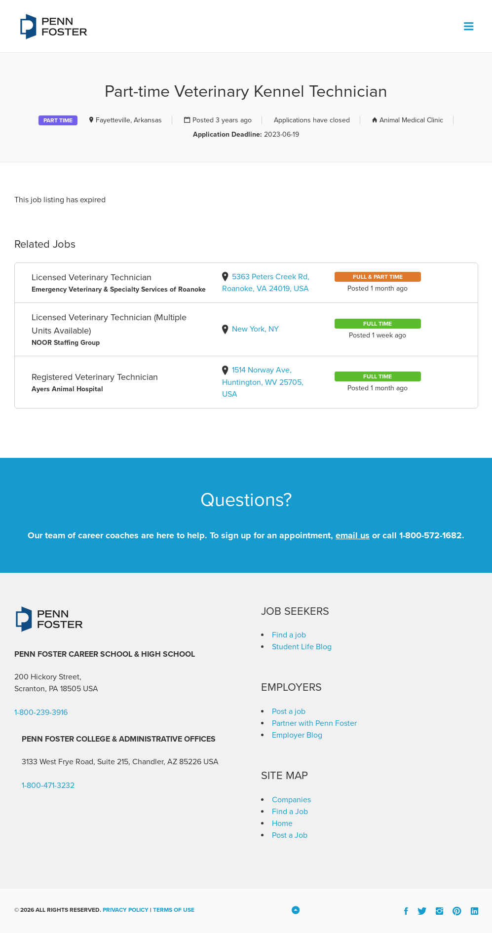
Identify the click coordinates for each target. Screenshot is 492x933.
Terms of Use (173, 909)
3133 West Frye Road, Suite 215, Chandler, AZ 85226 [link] (111, 762)
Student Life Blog (302, 647)
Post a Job (289, 835)
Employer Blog (297, 735)
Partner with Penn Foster (314, 723)
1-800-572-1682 (430, 535)
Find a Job (290, 812)
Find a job (289, 635)
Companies (291, 800)
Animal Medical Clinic (411, 120)
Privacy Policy (126, 909)
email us (353, 535)
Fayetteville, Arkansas (129, 120)
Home (282, 823)
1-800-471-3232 (48, 785)
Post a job (288, 711)
